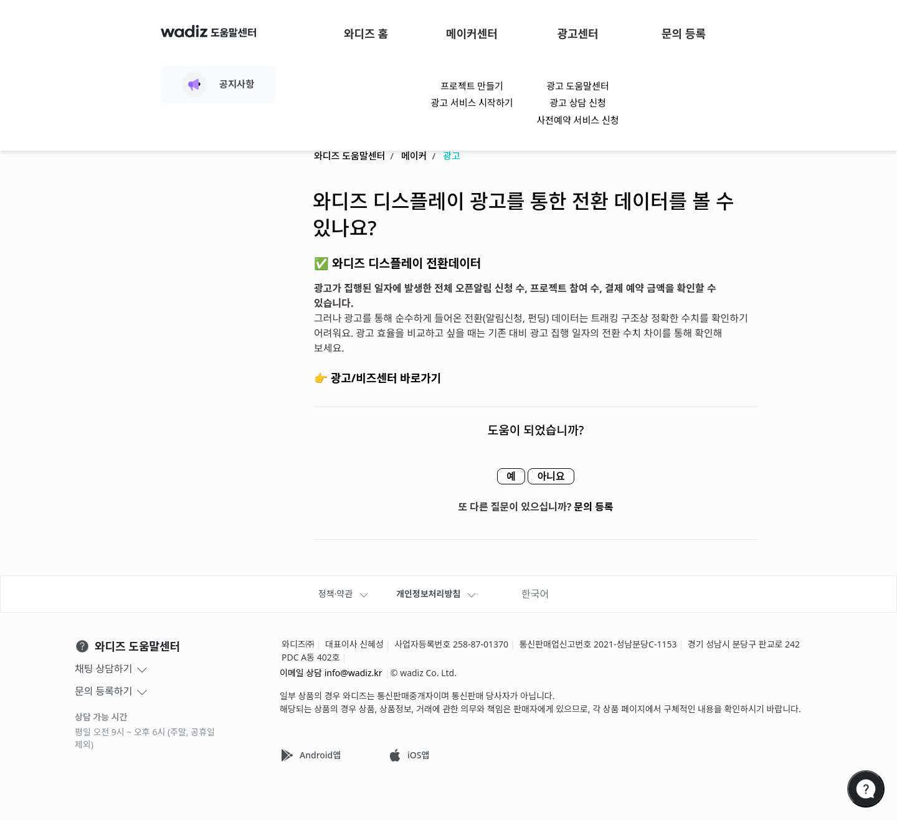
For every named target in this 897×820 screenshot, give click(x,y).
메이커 (414, 156)
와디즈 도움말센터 (349, 156)
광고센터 (577, 33)
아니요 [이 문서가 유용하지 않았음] (557, 477)
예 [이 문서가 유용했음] (505, 477)
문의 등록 (684, 33)
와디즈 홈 (366, 33)
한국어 (535, 594)
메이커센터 (472, 33)
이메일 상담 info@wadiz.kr (331, 673)
